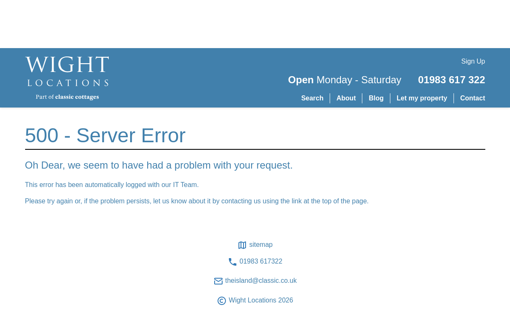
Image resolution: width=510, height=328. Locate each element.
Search (312, 98)
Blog (376, 98)
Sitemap (254, 245)
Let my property (422, 98)
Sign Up (473, 61)
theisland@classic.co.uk (255, 281)
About (346, 98)
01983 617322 (255, 262)
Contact (472, 98)
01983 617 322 (451, 79)
